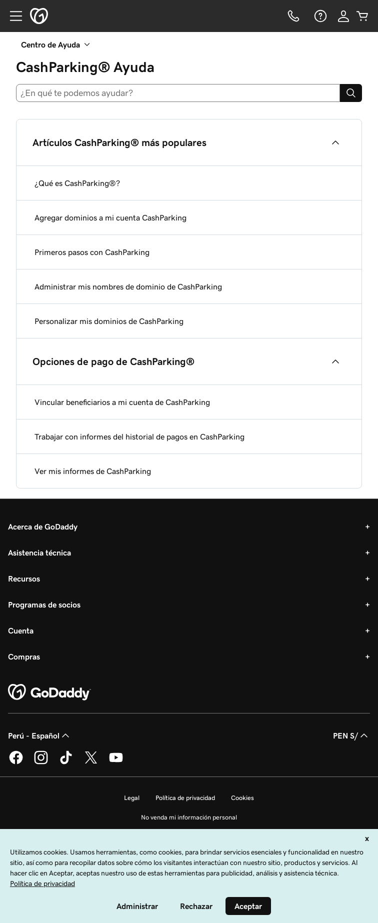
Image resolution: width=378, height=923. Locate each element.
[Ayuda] (319, 16)
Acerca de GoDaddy (43, 526)
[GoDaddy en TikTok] (66, 762)
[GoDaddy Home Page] (49, 692)
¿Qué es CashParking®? (77, 183)
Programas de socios (44, 604)
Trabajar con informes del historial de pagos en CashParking (139, 436)
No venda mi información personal (189, 817)
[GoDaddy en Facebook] (16, 762)
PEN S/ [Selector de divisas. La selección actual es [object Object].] (351, 736)
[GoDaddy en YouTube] (116, 762)
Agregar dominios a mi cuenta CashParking (110, 218)
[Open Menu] (12, 16)
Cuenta (21, 630)
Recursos (24, 578)
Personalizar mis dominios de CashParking (109, 321)
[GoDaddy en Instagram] (41, 762)
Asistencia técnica (39, 552)
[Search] (351, 93)
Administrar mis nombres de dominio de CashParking (128, 286)
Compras (24, 656)
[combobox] (178, 93)
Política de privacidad (185, 797)
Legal (132, 797)
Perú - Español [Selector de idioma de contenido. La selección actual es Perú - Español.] (40, 736)
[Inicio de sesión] (343, 16)
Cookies (242, 797)
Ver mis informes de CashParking (92, 471)
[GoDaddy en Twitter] (91, 762)
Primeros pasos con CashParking (92, 252)
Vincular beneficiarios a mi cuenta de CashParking (122, 402)
